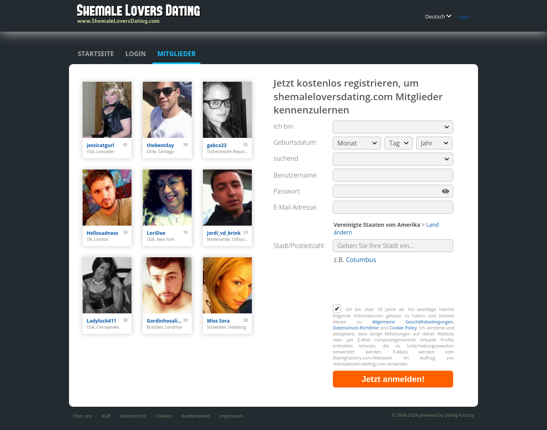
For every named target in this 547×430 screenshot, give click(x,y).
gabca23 (217, 145)
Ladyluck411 (101, 320)
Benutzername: (296, 175)
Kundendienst (195, 416)
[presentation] (394, 285)
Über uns (82, 416)
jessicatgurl (100, 145)
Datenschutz (133, 416)
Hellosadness (102, 233)
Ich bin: (284, 126)
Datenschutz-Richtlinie (356, 328)
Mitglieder (176, 53)
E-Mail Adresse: (295, 207)
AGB (105, 416)
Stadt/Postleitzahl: (299, 245)
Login (463, 16)
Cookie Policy (403, 328)
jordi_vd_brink (224, 233)
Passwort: (287, 191)
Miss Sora (218, 320)
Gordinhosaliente (165, 320)
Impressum (231, 416)
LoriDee (156, 233)
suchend (286, 158)
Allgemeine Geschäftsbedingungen (412, 322)
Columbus (361, 259)
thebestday (160, 145)
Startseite (96, 53)
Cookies (164, 416)
